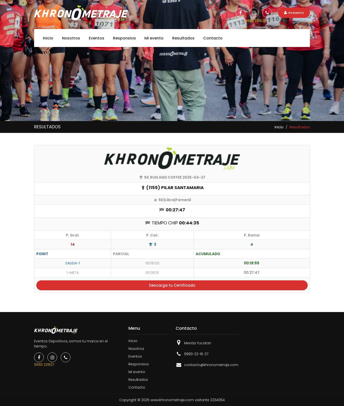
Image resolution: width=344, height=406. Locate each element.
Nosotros (71, 38)
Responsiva (124, 38)
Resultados (183, 38)
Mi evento (154, 38)
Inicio (48, 38)
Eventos (96, 38)
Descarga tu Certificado (172, 285)
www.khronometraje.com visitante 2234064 (187, 400)
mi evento (294, 12)
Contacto (213, 38)
